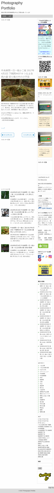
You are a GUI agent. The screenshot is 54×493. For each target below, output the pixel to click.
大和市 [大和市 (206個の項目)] (40, 438)
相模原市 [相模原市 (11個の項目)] (48, 449)
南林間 (42, 379)
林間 (41, 397)
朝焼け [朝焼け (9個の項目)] (40, 443)
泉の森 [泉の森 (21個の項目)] (40, 449)
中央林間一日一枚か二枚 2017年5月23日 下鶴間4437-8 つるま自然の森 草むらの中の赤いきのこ (22, 230)
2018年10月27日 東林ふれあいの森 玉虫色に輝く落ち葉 (46, 348)
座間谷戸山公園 (44, 391)
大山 (41, 383)
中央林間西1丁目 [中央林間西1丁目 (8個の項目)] (43, 430)
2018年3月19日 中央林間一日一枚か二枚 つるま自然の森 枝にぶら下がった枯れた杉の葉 (22, 212)
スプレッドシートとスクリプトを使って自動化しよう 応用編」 (44, 152)
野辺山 (42, 407)
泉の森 (42, 401)
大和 (41, 381)
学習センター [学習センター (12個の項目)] (46, 438)
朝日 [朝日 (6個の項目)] (48, 441)
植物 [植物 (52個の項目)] (48, 447)
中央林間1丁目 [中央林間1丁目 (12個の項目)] (47, 426)
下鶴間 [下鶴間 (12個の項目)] (49, 424)
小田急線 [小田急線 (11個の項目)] (40, 439)
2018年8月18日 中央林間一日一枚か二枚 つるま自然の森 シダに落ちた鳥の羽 (22, 194)
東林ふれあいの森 (45, 395)
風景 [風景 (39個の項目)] (43, 455)
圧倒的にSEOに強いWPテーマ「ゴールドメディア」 (45, 94)
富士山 (42, 387)
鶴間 (41, 409)
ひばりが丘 (43, 369)
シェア (3, 128)
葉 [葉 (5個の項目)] (38, 453)
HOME (4, 16)
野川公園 (42, 405)
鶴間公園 (42, 412)
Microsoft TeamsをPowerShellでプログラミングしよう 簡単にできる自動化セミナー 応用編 (44, 121)
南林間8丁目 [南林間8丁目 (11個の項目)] (41, 434)
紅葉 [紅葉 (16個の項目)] (44, 451)
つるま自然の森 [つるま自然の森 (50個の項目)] (42, 424)
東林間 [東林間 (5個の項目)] (40, 447)
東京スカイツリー (45, 393)
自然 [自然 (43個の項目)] (47, 451)
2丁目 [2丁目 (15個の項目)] (43, 419)
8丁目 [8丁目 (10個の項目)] (46, 421)
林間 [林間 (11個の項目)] (43, 447)
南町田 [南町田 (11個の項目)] (47, 436)
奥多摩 (42, 385)
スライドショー (44, 371)
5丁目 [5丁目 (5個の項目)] (43, 421)
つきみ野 (42, 365)
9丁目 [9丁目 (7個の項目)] (39, 423)
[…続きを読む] (21, 205)
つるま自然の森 (44, 367)
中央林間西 (43, 375)
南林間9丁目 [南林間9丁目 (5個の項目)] (41, 436)
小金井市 (42, 389)
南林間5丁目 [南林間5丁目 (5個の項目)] (41, 432)
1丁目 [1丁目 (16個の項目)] (39, 419)
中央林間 (42, 373)
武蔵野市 (42, 399)
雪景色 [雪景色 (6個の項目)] (40, 455)
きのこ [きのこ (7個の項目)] (43, 423)
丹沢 (41, 377)
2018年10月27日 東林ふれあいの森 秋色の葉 (46, 342)
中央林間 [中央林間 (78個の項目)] (40, 426)
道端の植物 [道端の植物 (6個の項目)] (47, 453)
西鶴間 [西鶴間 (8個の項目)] (41, 453)
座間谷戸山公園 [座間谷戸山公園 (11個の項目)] (42, 441)
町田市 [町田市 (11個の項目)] (44, 449)
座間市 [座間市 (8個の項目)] (45, 439)
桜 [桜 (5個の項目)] (45, 447)
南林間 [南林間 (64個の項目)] (50, 430)
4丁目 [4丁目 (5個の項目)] (39, 421)
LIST (10, 16)
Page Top (51, 487)
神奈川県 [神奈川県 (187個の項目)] (40, 451)
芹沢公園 (42, 403)
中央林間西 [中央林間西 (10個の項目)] (41, 428)
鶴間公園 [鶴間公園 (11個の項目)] (40, 456)
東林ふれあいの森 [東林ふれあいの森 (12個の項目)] (43, 445)
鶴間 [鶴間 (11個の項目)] (46, 455)
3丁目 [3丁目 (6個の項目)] (46, 419)
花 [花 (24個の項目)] (49, 451)
